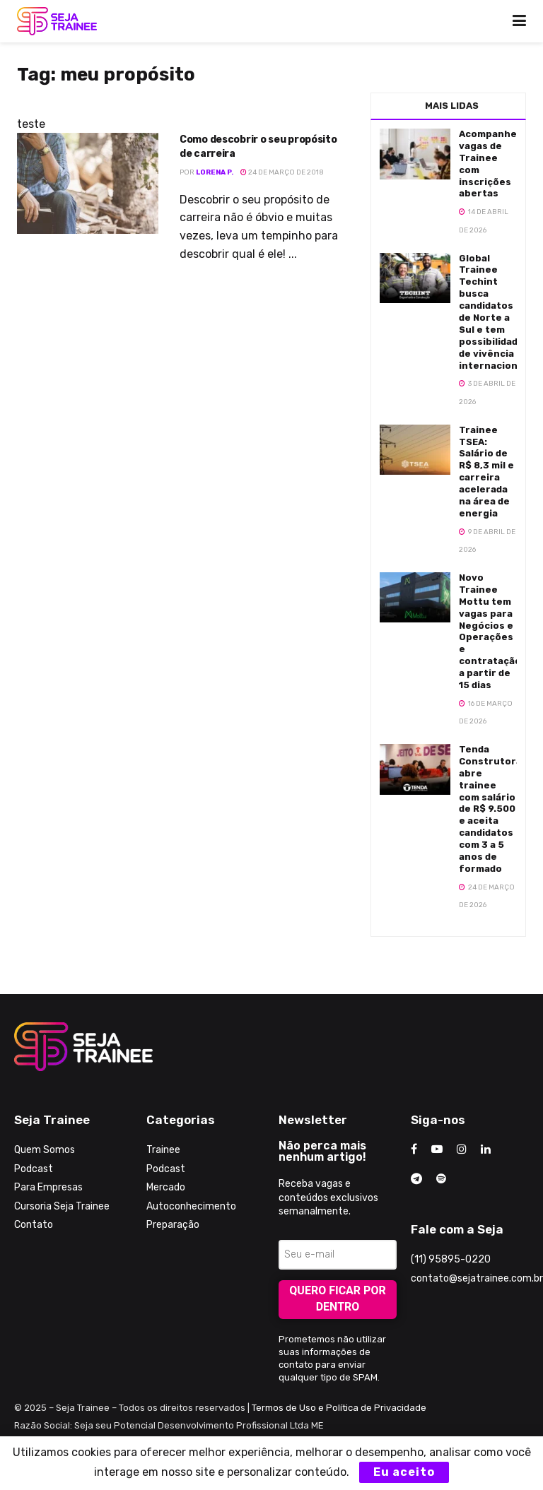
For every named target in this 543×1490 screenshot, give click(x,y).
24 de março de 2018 (282, 172)
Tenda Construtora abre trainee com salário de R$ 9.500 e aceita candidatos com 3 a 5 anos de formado (490, 809)
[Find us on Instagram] (462, 1149)
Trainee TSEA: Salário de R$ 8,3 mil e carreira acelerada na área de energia (486, 472)
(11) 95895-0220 (451, 1259)
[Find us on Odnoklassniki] (441, 1179)
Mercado (165, 1187)
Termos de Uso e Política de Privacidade (339, 1407)
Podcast (33, 1169)
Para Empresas (48, 1187)
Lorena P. (214, 172)
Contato (33, 1225)
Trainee (163, 1150)
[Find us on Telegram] (416, 1179)
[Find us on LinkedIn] (486, 1149)
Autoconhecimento (191, 1206)
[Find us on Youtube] (437, 1149)
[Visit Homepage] (57, 21)
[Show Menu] (519, 21)
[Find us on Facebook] (414, 1149)
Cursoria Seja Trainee (62, 1206)
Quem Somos (44, 1150)
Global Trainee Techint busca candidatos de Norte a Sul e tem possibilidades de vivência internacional (494, 312)
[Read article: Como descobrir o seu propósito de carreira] (87, 183)
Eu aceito (404, 1472)
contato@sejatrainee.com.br (477, 1278)
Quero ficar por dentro (337, 1298)
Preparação (172, 1225)
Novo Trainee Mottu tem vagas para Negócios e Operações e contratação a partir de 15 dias (490, 631)
